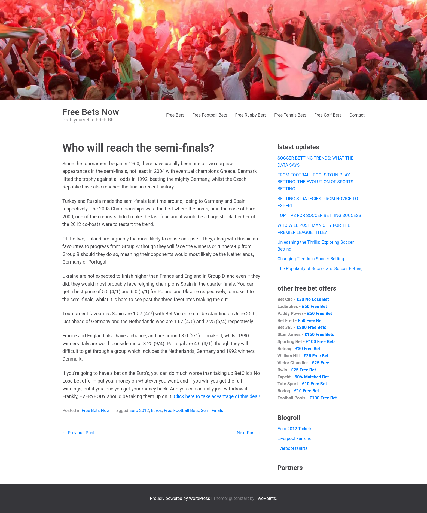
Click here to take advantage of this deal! (217, 396)
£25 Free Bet (316, 355)
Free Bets (175, 115)
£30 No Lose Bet (313, 299)
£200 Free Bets (311, 327)
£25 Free (320, 362)
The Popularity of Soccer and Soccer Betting (320, 268)
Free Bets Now (90, 112)
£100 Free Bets (320, 341)
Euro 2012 (139, 410)
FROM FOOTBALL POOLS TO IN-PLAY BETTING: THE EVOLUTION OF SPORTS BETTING (315, 182)
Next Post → (249, 432)
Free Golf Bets (327, 115)
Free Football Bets (209, 115)
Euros (156, 410)
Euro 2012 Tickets (294, 428)
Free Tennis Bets (290, 115)
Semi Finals (212, 410)
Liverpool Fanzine (294, 438)
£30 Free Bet (307, 348)
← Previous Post (78, 432)
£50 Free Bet (314, 306)
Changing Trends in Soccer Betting (310, 258)
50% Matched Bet (312, 377)
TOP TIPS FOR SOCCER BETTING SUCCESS (319, 215)
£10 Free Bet (314, 383)
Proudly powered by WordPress (180, 498)
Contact (357, 115)
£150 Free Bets (319, 334)
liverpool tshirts (292, 448)
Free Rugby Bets (250, 115)
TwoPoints (265, 498)
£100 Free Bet (323, 398)
